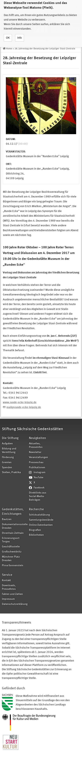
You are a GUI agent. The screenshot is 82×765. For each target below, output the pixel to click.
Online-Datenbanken (41, 525)
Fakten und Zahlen (12, 594)
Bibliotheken (36, 535)
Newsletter (35, 452)
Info (19, 34)
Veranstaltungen (38, 457)
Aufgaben (7, 443)
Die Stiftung (10, 438)
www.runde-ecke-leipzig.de (19, 402)
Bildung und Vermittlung (9, 451)
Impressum (8, 599)
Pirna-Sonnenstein (12, 565)
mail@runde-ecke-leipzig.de (23, 407)
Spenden (7, 467)
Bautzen (7, 519)
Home (9, 48)
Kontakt (6, 580)
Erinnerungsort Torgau (10, 540)
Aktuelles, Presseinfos (36, 445)
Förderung (8, 457)
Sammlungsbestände (41, 520)
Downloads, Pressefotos (9, 587)
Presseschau (36, 462)
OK (8, 34)
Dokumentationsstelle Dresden (14, 526)
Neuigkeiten (37, 438)
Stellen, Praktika (11, 472)
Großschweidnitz (12, 552)
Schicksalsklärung (39, 515)
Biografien (35, 530)
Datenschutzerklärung (14, 604)
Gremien (7, 462)
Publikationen (37, 467)
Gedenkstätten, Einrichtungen (13, 512)
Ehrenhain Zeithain (13, 533)
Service (7, 575)
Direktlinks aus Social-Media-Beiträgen (37, 496)
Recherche (36, 509)
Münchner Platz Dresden (11, 559)
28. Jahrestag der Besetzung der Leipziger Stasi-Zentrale (45, 48)
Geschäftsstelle (11, 546)
